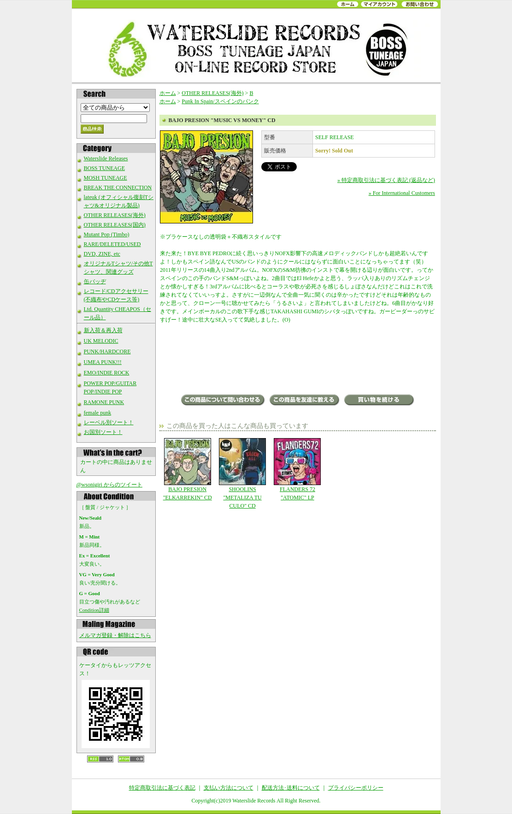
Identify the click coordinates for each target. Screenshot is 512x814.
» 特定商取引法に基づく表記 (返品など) (386, 180)
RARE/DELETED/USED (112, 244)
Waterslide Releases (106, 158)
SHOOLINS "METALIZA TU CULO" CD (242, 473)
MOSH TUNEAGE (105, 178)
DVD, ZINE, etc (102, 254)
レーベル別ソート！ (109, 422)
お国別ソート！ (103, 432)
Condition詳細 (94, 610)
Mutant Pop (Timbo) (106, 234)
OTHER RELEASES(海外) (115, 215)
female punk (98, 413)
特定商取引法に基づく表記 (162, 788)
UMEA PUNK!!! (103, 362)
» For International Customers (402, 193)
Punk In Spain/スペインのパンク (220, 101)
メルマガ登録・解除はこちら (115, 635)
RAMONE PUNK (104, 402)
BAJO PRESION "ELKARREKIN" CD (187, 469)
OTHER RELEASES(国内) (115, 225)
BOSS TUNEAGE (104, 168)
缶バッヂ (95, 281)
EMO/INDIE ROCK (106, 372)
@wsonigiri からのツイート (109, 484)
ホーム (167, 93)
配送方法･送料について (291, 788)
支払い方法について (228, 788)
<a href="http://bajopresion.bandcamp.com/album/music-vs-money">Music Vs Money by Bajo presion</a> (297, 359)
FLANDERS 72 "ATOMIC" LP (297, 469)
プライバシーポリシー (355, 788)
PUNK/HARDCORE (107, 351)
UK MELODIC (101, 341)
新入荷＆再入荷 (103, 330)
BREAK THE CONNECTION (118, 187)
